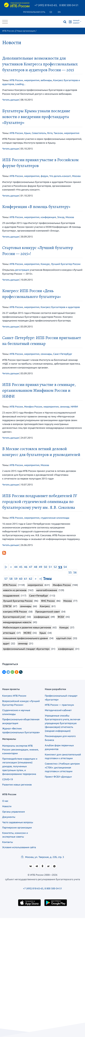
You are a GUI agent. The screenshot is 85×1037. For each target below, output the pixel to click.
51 (50, 566)
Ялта (49, 133)
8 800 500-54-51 (68, 5)
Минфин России (33, 406)
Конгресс (45, 606)
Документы (8, 817)
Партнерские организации (17, 827)
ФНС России (48, 600)
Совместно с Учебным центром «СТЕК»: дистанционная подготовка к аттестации (62, 767)
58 (11, 578)
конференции (66, 648)
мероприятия (31, 80)
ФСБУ (61, 616)
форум (44, 176)
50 (45, 566)
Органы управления (13, 811)
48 (35, 566)
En (59, 12)
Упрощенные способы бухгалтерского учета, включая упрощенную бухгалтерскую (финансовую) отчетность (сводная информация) (62, 723)
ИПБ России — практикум (59, 704)
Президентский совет (47, 611)
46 (25, 566)
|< (6, 566)
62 (30, 578)
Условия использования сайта (19, 847)
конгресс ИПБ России (15, 611)
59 (15, 578)
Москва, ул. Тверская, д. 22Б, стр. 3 (42, 857)
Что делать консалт (60, 176)
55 (70, 572)
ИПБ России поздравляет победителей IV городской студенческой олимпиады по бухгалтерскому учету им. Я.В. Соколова (39, 501)
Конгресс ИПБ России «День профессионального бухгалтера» (31, 293)
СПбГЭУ (7, 606)
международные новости (17, 622)
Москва (76, 176)
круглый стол (63, 638)
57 (6, 578)
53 (60, 567)
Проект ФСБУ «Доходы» (58, 776)
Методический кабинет (58, 710)
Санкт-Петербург (62, 354)
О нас (5, 801)
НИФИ (74, 406)
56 (75, 572)
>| (40, 578)
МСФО (27, 632)
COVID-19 (7, 779)
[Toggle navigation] (5, 21)
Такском (58, 133)
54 (65, 566)
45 (20, 566)
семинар (64, 406)
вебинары (46, 80)
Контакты (7, 842)
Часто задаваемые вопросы (17, 822)
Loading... (20, 84)
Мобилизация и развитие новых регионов (27, 627)
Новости (7, 806)
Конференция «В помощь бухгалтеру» (36, 206)
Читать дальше (10, 99)
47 (30, 566)
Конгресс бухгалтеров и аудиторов (60, 307)
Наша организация (26, 31)
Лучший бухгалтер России (66, 264)
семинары (46, 354)
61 (25, 578)
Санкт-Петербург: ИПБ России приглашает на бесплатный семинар (41, 340)
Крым (27, 133)
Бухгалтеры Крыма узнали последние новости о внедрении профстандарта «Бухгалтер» (36, 116)
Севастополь (39, 133)
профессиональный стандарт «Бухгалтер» (26, 648)
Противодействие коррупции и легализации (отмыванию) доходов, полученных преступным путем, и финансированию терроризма (19, 766)
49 (40, 566)
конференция (48, 217)
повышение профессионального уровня (25, 638)
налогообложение (46, 590)
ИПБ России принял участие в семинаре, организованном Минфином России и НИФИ (39, 390)
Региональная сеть (34, 12)
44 (15, 566)
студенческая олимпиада (55, 517)
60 (20, 578)
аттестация (9, 632)
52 (55, 566)
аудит (6, 643)
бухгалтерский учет (14, 616)
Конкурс (45, 264)
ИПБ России (8, 31)
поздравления (11, 595)
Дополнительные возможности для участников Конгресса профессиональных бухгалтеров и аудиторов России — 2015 (40, 64)
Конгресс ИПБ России (14, 695)
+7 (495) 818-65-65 (46, 5)
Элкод (60, 217)
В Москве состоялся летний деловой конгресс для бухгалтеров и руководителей (41, 451)
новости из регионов (14, 590)
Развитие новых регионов (17, 784)
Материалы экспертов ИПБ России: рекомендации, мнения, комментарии (20, 749)
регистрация (22, 269)
